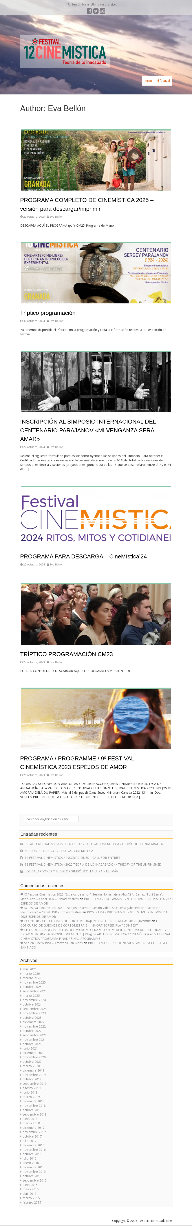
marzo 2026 (31, 973)
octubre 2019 (32, 1079)
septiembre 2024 (35, 1009)
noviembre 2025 (34, 982)
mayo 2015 (31, 1189)
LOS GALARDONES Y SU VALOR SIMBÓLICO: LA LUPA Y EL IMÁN (72, 871)
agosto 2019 (32, 1088)
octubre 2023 (32, 1017)
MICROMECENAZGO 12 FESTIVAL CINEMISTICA (59, 851)
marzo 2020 (31, 1066)
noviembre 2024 (34, 1000)
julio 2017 (30, 1141)
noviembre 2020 (34, 1057)
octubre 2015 (32, 1176)
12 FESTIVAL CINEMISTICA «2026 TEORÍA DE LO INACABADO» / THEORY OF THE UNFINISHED (93, 864)
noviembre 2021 (34, 1039)
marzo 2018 (31, 1123)
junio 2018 (30, 1119)
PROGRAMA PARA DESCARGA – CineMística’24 (83, 556)
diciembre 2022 (33, 1022)
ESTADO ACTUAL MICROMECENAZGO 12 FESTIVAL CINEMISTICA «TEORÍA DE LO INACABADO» (94, 844)
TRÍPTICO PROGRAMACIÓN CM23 (66, 654)
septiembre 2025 (35, 991)
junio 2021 (30, 1048)
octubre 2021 (32, 1044)
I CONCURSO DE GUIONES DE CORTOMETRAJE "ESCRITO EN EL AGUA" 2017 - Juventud (87, 921)
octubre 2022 (32, 1031)
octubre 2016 (32, 1154)
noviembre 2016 (34, 1149)
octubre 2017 (32, 1136)
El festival (163, 81)
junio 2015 (30, 1185)
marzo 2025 (31, 995)
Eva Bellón (57, 216)
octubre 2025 (32, 987)
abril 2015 (30, 1193)
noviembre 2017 (34, 1132)
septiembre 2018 (35, 1114)
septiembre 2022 (35, 1035)
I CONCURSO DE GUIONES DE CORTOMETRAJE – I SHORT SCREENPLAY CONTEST (88, 923)
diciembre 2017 (33, 1127)
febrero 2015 (32, 1202)
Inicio (148, 81)
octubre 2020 (32, 1061)
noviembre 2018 (34, 1105)
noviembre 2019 (34, 1075)
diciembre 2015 (33, 1167)
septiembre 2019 (35, 1083)
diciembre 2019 (33, 1070)
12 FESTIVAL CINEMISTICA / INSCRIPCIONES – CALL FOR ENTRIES (72, 857)
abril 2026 (30, 969)
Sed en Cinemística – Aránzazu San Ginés (53, 943)
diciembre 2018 (33, 1101)
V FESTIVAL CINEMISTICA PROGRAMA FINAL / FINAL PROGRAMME (95, 936)
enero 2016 (31, 1163)
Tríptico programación (48, 313)
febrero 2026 (32, 978)
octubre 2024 (32, 1004)
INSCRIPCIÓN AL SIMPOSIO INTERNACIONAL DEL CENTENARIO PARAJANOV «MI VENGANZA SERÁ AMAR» (88, 430)
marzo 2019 (31, 1097)
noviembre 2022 (34, 1026)
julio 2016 (30, 1158)
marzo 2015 (31, 1198)
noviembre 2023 (34, 1013)
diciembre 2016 (33, 1145)
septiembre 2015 (35, 1180)
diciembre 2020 (33, 1053)
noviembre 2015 (34, 1171)
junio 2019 (30, 1092)
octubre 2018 (32, 1110)
